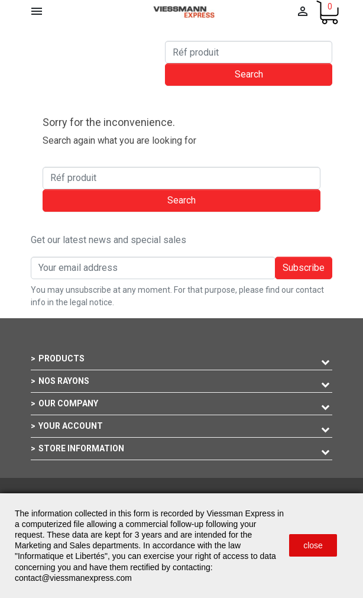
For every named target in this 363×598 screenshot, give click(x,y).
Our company (68, 403)
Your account (70, 426)
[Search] (248, 52)
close (313, 545)
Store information (81, 448)
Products (61, 358)
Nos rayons (63, 381)
